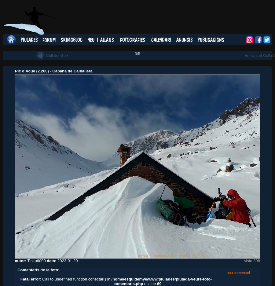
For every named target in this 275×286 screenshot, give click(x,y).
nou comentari (238, 273)
